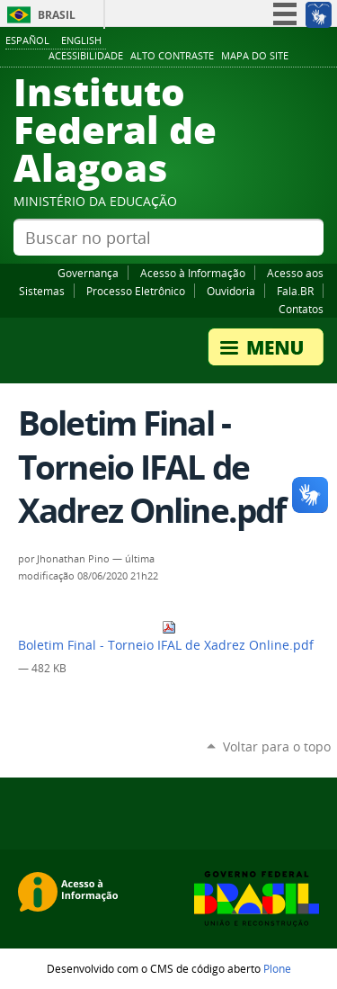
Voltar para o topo (277, 746)
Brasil (56, 14)
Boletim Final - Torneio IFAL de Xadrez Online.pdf (166, 636)
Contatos (301, 308)
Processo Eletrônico (135, 290)
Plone (277, 968)
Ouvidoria (231, 290)
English (81, 40)
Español (27, 40)
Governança (88, 272)
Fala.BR (295, 290)
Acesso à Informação (192, 272)
